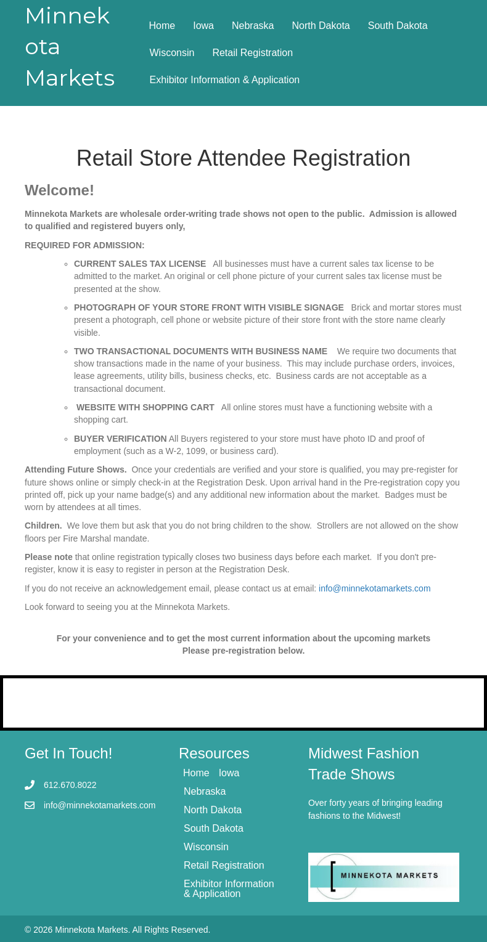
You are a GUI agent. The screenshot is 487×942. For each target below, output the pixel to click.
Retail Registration (252, 52)
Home (162, 25)
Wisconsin (172, 52)
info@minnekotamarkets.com (375, 588)
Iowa (203, 25)
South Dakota (398, 25)
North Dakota (321, 25)
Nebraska (253, 25)
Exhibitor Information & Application (225, 80)
